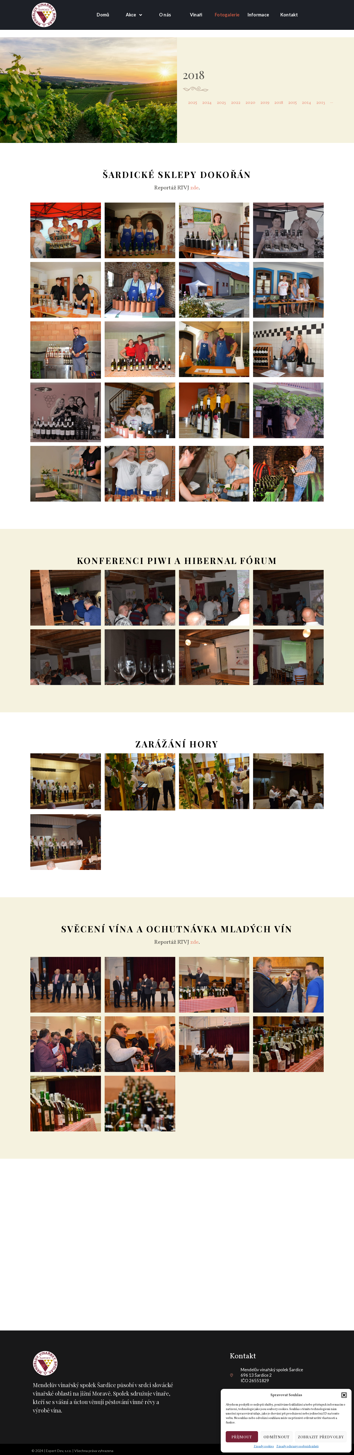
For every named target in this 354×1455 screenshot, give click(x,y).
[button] (344, 1395)
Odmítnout (277, 1436)
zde (194, 188)
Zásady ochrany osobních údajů (297, 1447)
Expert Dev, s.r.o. (59, 1451)
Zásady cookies (264, 1447)
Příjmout (241, 1436)
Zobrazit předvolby (321, 1436)
